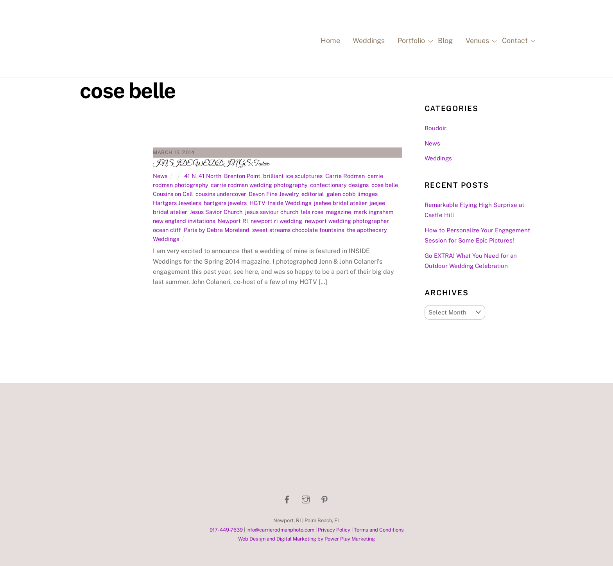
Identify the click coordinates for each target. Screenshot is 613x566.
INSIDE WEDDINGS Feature (211, 163)
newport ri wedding (276, 220)
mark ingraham (373, 211)
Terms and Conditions (379, 530)
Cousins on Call (173, 193)
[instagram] (306, 498)
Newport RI (233, 220)
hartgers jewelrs (225, 202)
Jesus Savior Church (216, 211)
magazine (338, 211)
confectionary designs (339, 184)
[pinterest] (324, 498)
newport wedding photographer (347, 220)
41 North (210, 175)
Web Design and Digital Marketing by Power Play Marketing (306, 539)
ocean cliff (167, 229)
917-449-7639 (226, 530)
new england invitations (184, 220)
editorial (312, 193)
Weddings (369, 40)
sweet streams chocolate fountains (298, 229)
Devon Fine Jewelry (274, 193)
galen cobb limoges (352, 193)
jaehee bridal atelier (340, 202)
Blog (445, 40)
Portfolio (414, 41)
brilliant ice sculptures (293, 175)
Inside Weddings (289, 202)
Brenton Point (242, 175)
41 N (190, 175)
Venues (480, 41)
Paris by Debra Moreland (216, 229)
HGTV (257, 202)
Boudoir (435, 128)
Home (330, 40)
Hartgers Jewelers (177, 202)
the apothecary (367, 229)
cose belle (384, 184)
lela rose (312, 211)
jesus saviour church (271, 211)
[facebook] (287, 498)
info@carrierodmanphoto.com (280, 530)
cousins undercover (220, 193)
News (160, 175)
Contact (517, 41)
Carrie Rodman (345, 175)
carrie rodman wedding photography (259, 184)
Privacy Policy (334, 530)
